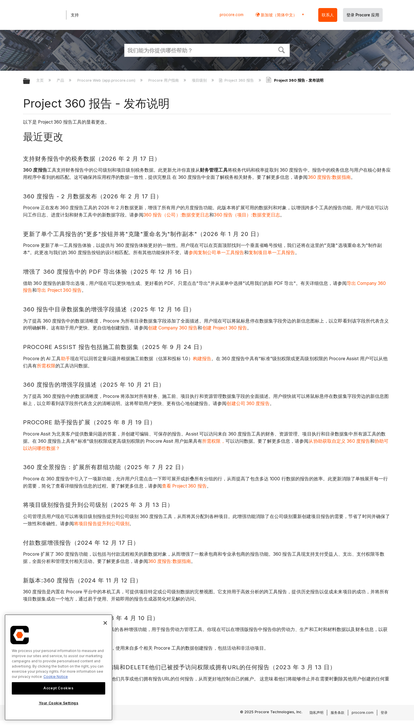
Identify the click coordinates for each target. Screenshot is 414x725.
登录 (384, 712)
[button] (282, 49)
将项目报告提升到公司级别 (101, 523)
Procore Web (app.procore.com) (107, 80)
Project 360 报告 (237, 80)
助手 (65, 358)
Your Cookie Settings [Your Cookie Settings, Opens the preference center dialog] (58, 703)
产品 (61, 80)
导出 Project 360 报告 (59, 290)
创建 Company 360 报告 (173, 328)
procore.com (232, 14)
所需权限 (46, 366)
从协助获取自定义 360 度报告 (339, 441)
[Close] (105, 623)
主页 (40, 80)
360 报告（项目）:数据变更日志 (247, 215)
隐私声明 (316, 712)
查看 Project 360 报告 (184, 486)
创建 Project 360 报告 (224, 328)
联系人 (328, 15)
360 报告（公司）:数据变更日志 (176, 215)
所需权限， (213, 441)
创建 (231, 403)
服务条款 (337, 712)
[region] (58, 667)
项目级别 (200, 80)
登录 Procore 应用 (362, 15)
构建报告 (202, 358)
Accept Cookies (58, 688)
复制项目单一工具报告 (272, 252)
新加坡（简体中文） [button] (278, 14)
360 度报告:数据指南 (329, 177)
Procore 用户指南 (164, 80)
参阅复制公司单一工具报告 (216, 252)
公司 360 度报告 (253, 403)
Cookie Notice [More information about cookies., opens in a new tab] (55, 676)
